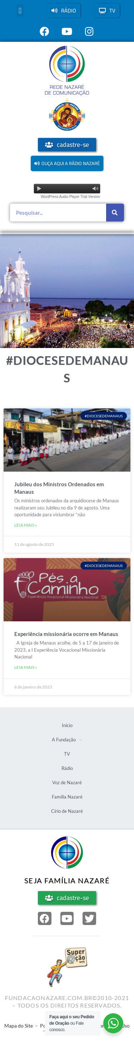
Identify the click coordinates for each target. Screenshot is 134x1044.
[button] (20, 10)
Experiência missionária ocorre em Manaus (66, 634)
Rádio (67, 768)
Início (67, 725)
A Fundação (67, 740)
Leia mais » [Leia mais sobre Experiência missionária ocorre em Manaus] (25, 667)
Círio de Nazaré (67, 811)
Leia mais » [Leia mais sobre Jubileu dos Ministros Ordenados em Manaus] (25, 525)
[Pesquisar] (115, 213)
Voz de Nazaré (67, 782)
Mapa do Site (18, 1026)
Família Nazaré (67, 797)
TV (67, 754)
